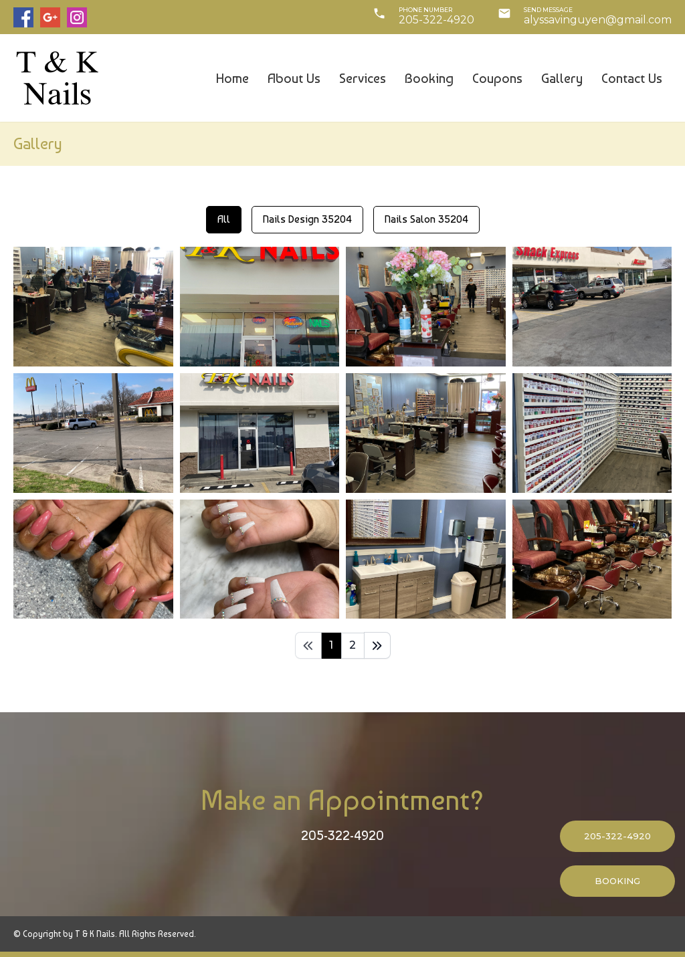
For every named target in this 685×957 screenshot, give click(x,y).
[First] (308, 645)
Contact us (631, 78)
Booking (429, 78)
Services (362, 78)
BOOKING (617, 880)
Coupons (497, 78)
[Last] (377, 645)
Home (232, 78)
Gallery (562, 78)
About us (294, 78)
